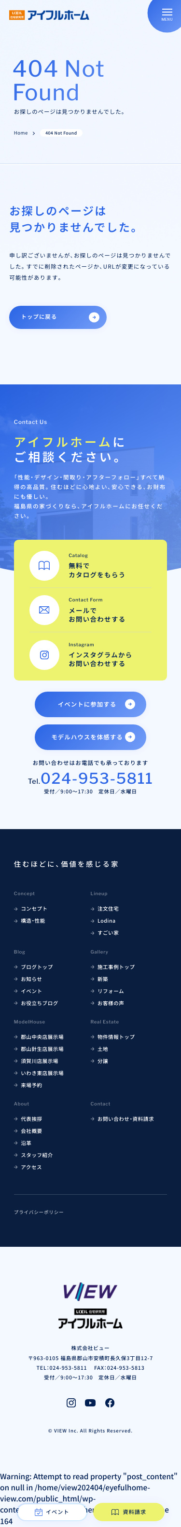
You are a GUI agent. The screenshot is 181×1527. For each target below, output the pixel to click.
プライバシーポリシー (39, 1212)
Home (21, 133)
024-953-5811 (97, 778)
